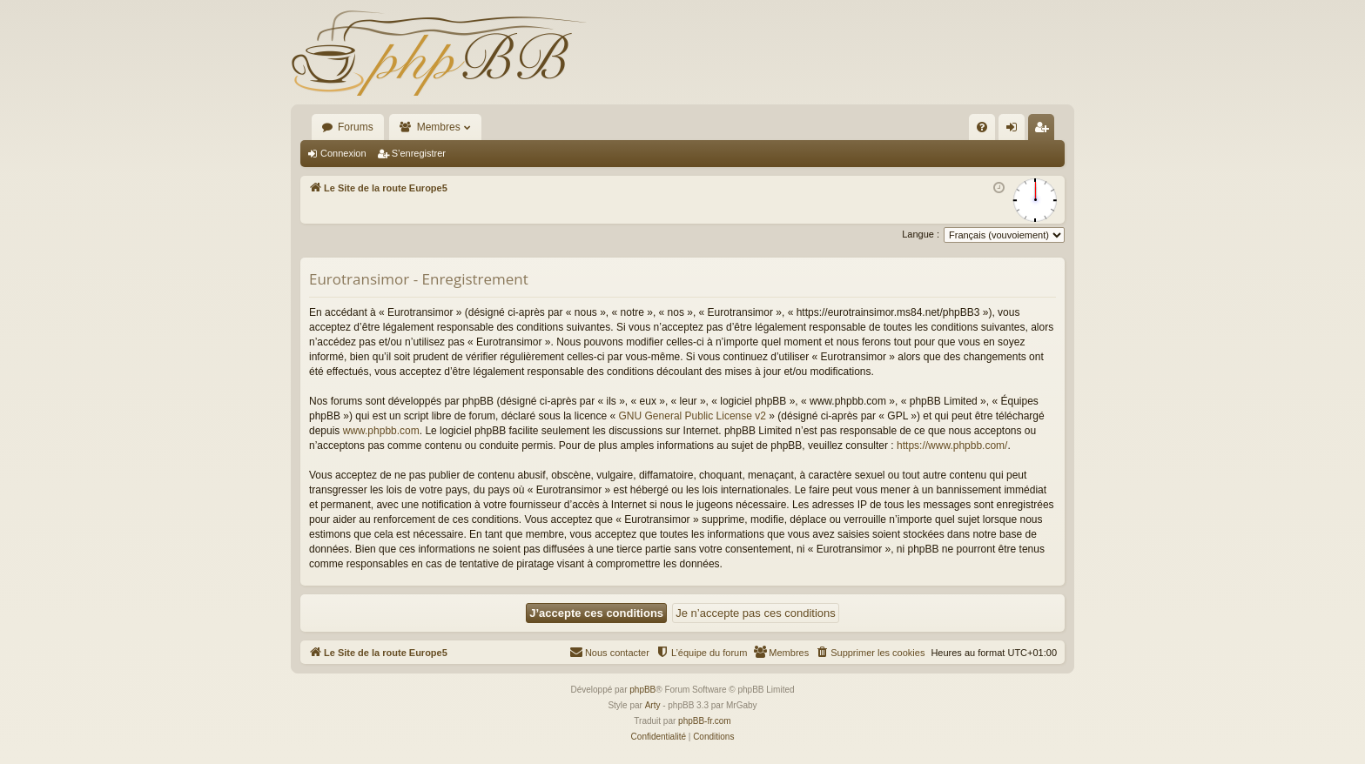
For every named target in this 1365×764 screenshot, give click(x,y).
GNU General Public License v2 (692, 416)
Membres (439, 127)
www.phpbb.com (381, 431)
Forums (355, 127)
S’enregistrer (419, 153)
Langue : (920, 234)
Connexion (343, 153)
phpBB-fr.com (704, 721)
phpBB (642, 689)
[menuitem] (982, 127)
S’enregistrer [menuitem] (1045, 130)
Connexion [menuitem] (1015, 130)
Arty (653, 705)
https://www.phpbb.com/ (952, 445)
